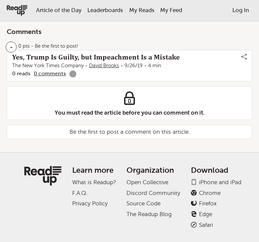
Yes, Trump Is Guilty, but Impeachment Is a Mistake (96, 57)
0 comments (50, 73)
